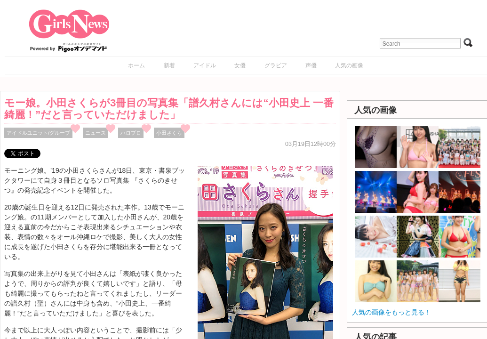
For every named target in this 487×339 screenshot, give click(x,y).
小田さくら (169, 133)
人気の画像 (349, 65)
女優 (240, 65)
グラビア (275, 65)
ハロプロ (130, 133)
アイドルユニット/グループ (38, 133)
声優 (311, 65)
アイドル (204, 65)
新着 (169, 65)
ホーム (136, 65)
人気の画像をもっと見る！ (391, 312)
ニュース (95, 133)
